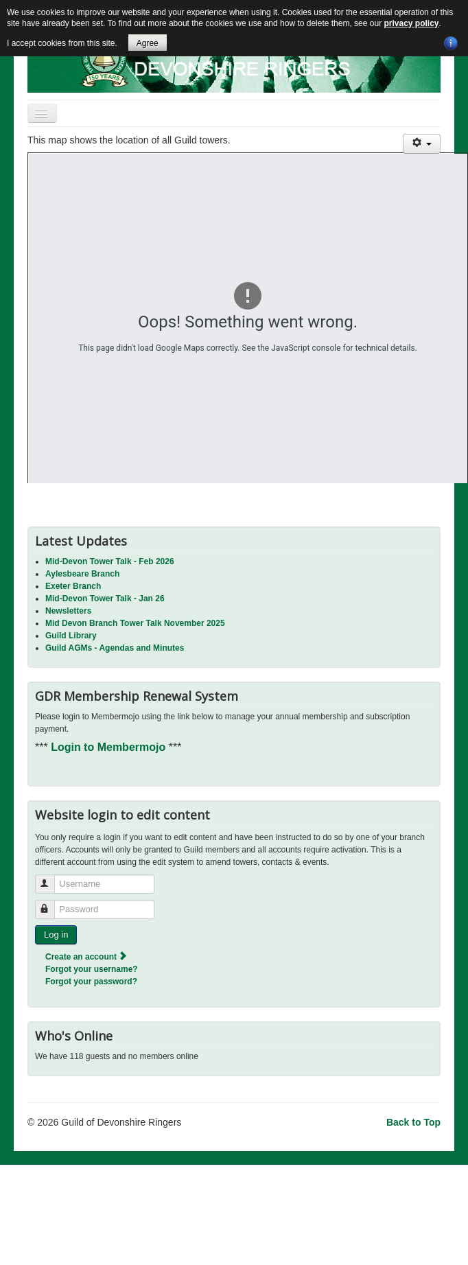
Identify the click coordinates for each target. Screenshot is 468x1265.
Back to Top (413, 1122)
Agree (148, 43)
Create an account (86, 957)
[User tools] (422, 144)
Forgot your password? (91, 981)
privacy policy (411, 23)
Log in (56, 934)
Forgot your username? (91, 969)
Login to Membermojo (110, 747)
